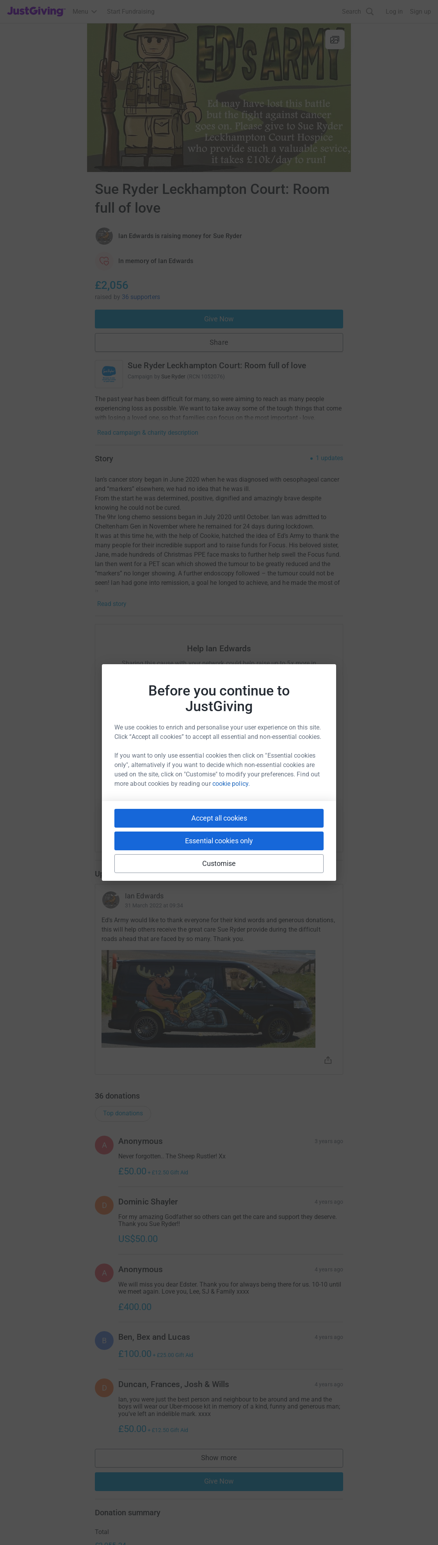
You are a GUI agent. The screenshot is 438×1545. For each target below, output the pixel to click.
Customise (219, 863)
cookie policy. (231, 783)
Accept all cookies (219, 818)
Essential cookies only (219, 841)
